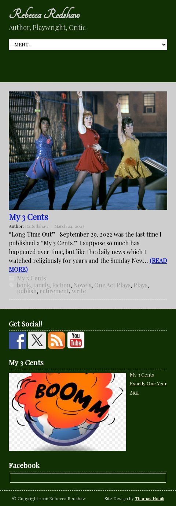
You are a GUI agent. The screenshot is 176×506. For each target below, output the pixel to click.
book (23, 285)
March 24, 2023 (69, 226)
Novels (82, 285)
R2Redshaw (36, 226)
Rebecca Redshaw (44, 14)
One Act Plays (112, 285)
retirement (54, 291)
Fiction (61, 285)
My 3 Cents (28, 216)
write (79, 291)
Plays (140, 285)
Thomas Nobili (149, 498)
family (41, 285)
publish (27, 291)
